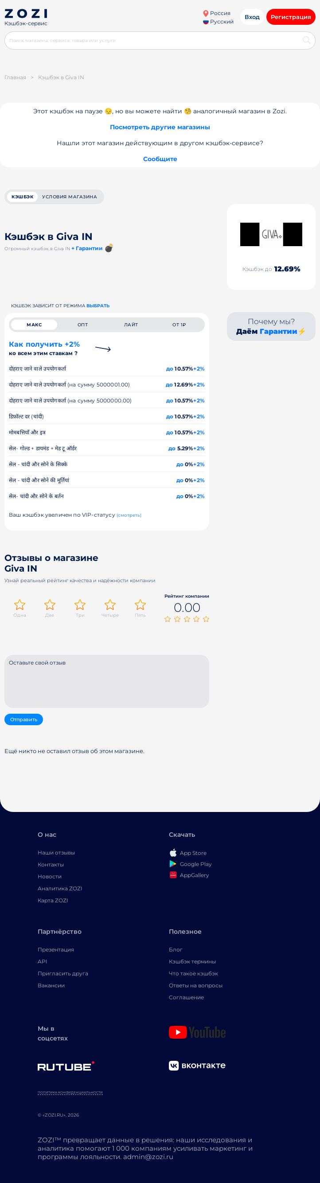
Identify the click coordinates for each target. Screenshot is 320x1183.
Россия (216, 13)
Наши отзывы (56, 852)
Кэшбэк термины (192, 961)
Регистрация (291, 16)
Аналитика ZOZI (60, 888)
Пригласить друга (63, 973)
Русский (218, 21)
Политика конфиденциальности (70, 1092)
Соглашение (186, 997)
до (169, 368)
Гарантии (278, 331)
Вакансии (51, 985)
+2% (199, 368)
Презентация (56, 949)
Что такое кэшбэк (193, 973)
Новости (50, 876)
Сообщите (160, 159)
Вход (252, 16)
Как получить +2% (44, 348)
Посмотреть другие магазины (160, 127)
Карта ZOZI (53, 900)
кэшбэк (22, 197)
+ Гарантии (87, 248)
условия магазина (69, 197)
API (42, 961)
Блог (176, 949)
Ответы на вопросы (195, 985)
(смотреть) (129, 515)
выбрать (97, 306)
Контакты (51, 864)
